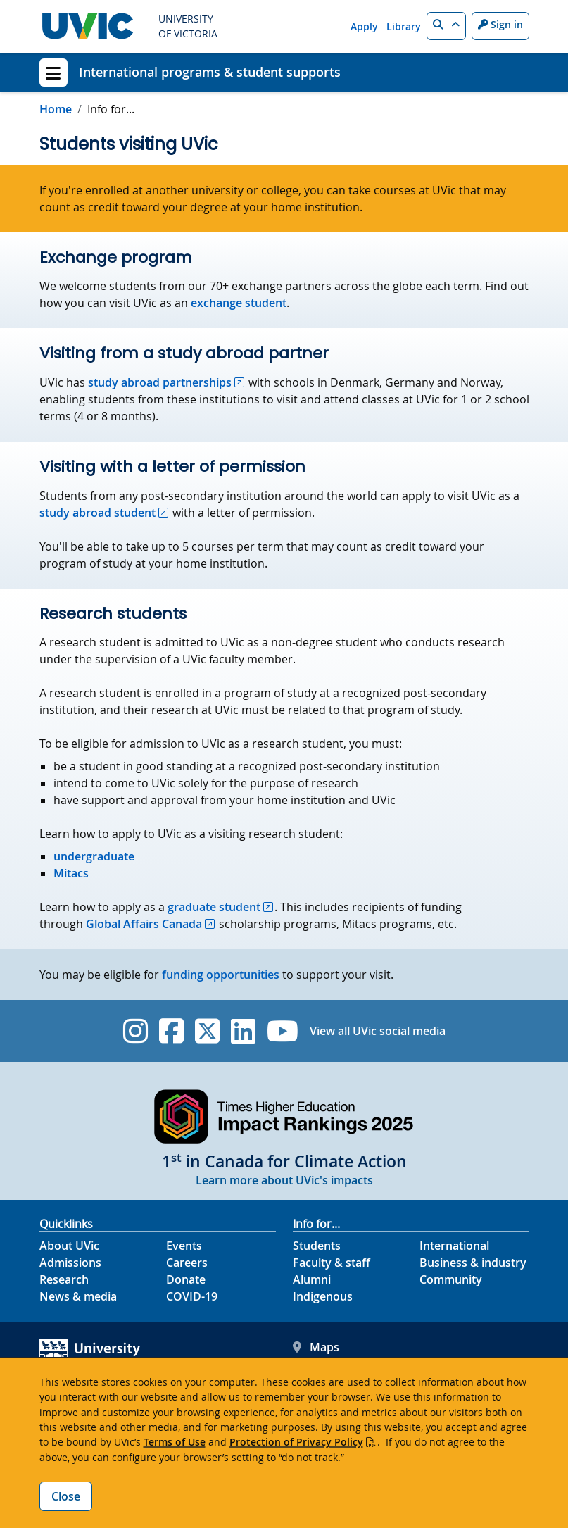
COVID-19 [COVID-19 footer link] (191, 1296)
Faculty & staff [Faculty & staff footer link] (331, 1262)
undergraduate (93, 856)
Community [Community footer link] (450, 1279)
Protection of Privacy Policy (296, 1441)
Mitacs (71, 873)
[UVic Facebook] (171, 1031)
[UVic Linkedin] (243, 1031)
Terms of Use (175, 1441)
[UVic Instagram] (135, 1031)
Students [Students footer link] (317, 1245)
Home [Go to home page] (55, 109)
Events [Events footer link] (184, 1245)
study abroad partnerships (160, 382)
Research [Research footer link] (64, 1279)
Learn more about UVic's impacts (284, 1180)
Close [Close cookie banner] (65, 1496)
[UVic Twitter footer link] (207, 1031)
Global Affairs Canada (144, 924)
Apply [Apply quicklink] (364, 26)
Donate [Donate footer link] (186, 1279)
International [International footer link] (454, 1245)
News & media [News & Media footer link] (78, 1296)
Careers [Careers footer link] (187, 1262)
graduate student (214, 907)
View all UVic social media (378, 1031)
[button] (446, 26)
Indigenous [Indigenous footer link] (323, 1296)
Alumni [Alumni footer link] (312, 1279)
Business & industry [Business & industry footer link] (472, 1262)
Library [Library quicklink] (403, 26)
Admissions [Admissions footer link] (70, 1262)
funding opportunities (220, 974)
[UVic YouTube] (282, 1031)
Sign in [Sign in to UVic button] (500, 24)
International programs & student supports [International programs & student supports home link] (210, 71)
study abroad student (97, 512)
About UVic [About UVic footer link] (69, 1245)
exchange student (238, 303)
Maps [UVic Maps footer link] (316, 1347)
